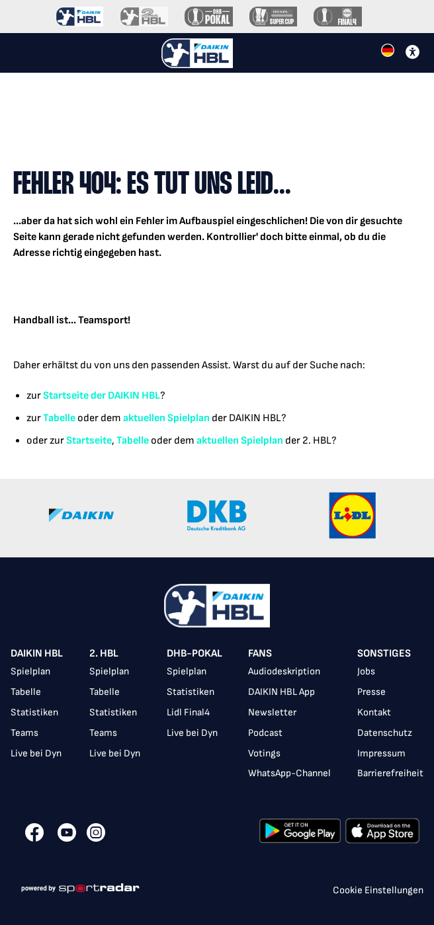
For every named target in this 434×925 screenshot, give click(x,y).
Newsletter (272, 712)
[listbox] (217, 715)
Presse (371, 692)
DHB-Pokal (194, 653)
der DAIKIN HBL (124, 395)
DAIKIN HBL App (281, 692)
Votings (264, 753)
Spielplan (30, 671)
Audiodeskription (284, 671)
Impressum (381, 753)
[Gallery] (217, 518)
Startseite (66, 395)
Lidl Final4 (188, 712)
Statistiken (34, 712)
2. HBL (103, 653)
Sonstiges (384, 653)
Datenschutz (384, 733)
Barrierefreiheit (390, 773)
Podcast (265, 733)
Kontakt (374, 712)
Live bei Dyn (36, 753)
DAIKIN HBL (37, 653)
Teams (24, 733)
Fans (260, 653)
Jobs (366, 671)
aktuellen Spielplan (166, 418)
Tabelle (59, 418)
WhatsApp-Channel (289, 773)
